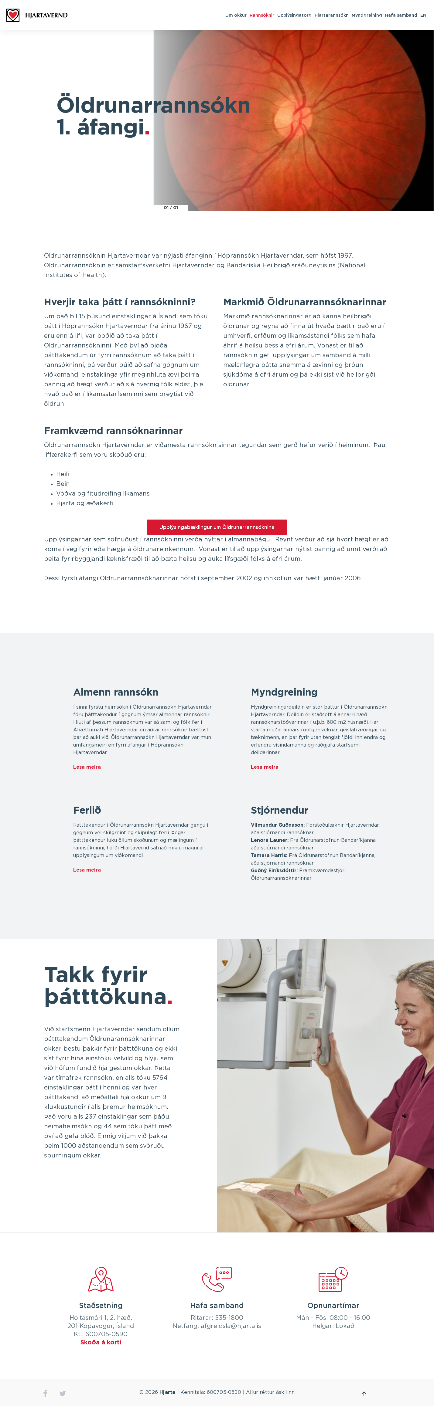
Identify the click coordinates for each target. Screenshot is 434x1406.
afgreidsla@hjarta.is (231, 1326)
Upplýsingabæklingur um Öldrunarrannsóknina (217, 527)
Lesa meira (87, 767)
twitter (62, 1393)
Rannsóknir (262, 15)
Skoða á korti (100, 1343)
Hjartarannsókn (332, 15)
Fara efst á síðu (363, 1393)
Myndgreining (367, 15)
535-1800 (229, 1318)
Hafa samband (401, 15)
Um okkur (236, 15)
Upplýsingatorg (294, 15)
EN (423, 15)
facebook (45, 1393)
